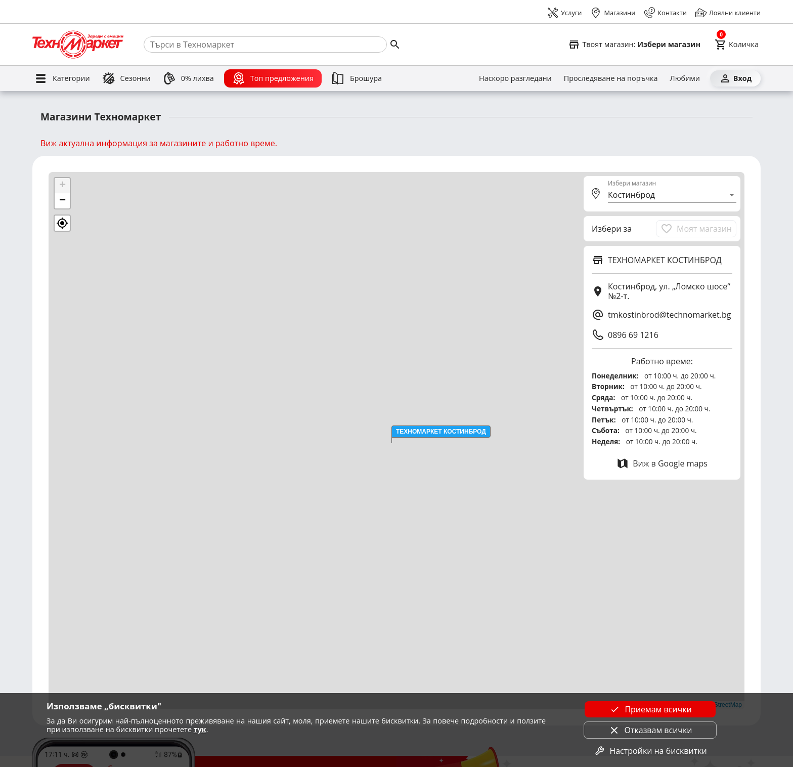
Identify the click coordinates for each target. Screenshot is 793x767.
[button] (441, 431)
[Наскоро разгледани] (515, 78)
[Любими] (685, 78)
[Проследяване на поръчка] (611, 78)
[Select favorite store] (634, 44)
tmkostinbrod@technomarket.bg (669, 314)
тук (200, 729)
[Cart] (737, 44)
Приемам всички (649, 709)
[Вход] (735, 78)
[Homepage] (77, 44)
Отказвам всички (650, 730)
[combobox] (672, 194)
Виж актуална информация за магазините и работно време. (158, 143)
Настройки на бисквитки (650, 751)
